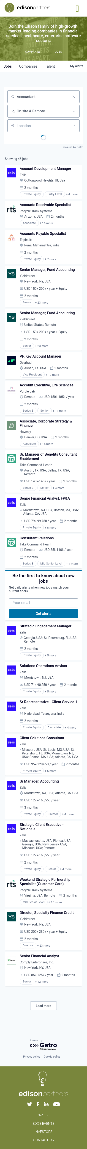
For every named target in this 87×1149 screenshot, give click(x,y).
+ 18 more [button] (59, 410)
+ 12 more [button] (41, 981)
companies (28, 66)
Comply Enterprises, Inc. (37, 962)
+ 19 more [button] (52, 374)
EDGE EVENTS (43, 1123)
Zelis (23, 175)
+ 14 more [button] (46, 444)
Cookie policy (52, 1056)
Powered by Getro (72, 147)
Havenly (25, 432)
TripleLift (26, 240)
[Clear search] (74, 97)
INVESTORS (43, 1132)
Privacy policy (31, 1056)
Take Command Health (36, 465)
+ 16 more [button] (46, 223)
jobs (8, 66)
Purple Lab (27, 391)
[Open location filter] (74, 126)
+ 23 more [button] (41, 302)
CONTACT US (43, 1140)
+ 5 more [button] (50, 527)
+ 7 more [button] (50, 259)
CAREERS (43, 1115)
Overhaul (26, 362)
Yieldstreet (27, 276)
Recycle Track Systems (36, 211)
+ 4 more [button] (72, 194)
